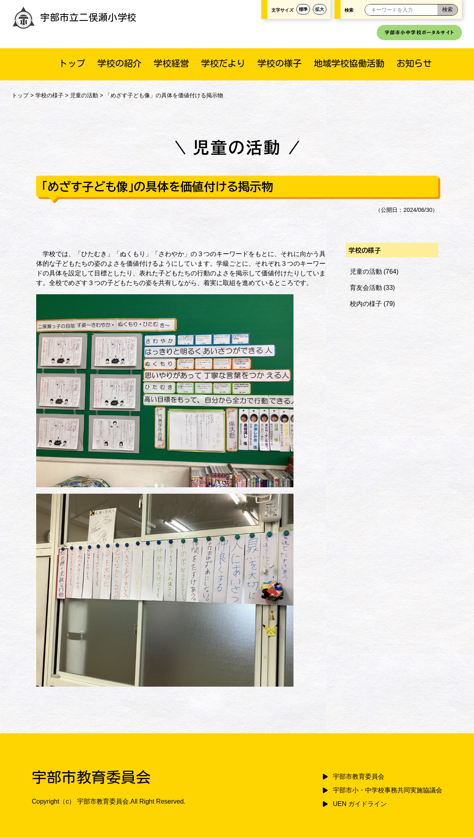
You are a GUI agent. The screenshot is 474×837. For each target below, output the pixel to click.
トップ (72, 63)
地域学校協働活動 (349, 63)
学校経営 (171, 63)
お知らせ (414, 63)
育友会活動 (366, 287)
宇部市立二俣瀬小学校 (74, 17)
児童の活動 (84, 95)
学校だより (223, 63)
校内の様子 (366, 303)
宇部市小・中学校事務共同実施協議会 (387, 790)
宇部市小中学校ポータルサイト (419, 32)
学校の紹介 (119, 63)
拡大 (319, 9)
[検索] (447, 9)
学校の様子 (279, 63)
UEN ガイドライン (360, 803)
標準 (303, 9)
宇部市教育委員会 (358, 776)
